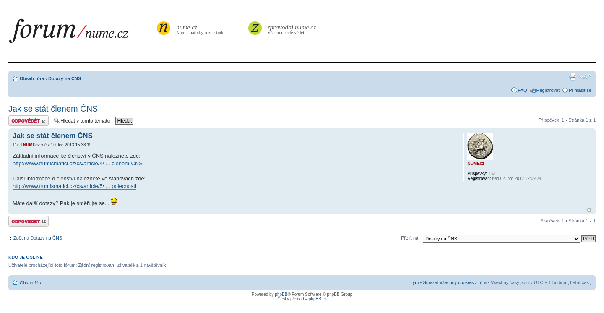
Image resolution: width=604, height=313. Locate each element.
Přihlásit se (580, 90)
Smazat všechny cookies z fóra (455, 282)
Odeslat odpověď (28, 120)
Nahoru (589, 210)
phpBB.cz (318, 299)
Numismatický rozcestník (201, 29)
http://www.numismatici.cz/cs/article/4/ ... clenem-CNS (78, 163)
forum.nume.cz (81, 33)
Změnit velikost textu (585, 77)
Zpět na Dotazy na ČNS (37, 237)
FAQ (522, 90)
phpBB (281, 294)
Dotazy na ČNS (64, 78)
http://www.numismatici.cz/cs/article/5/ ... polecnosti (74, 186)
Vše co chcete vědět (292, 29)
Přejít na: (410, 237)
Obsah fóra (32, 78)
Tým (414, 282)
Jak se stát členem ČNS (53, 108)
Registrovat (548, 90)
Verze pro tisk (572, 77)
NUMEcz (31, 145)
